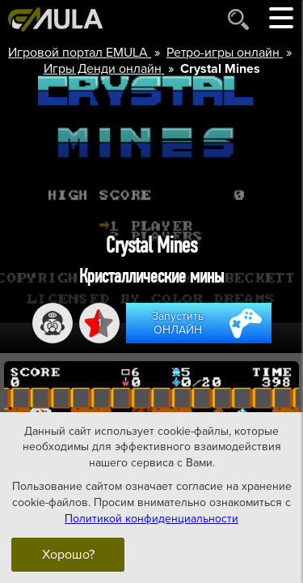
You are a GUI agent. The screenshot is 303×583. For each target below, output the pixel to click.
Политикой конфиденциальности (151, 518)
